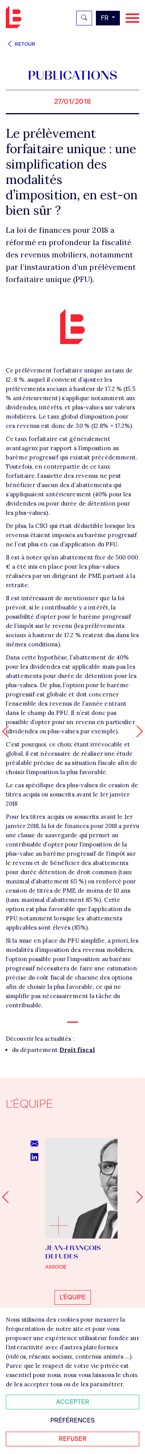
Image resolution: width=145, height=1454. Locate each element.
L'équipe (73, 1297)
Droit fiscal (77, 1049)
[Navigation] (132, 18)
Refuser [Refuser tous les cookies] (73, 1438)
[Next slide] (137, 1197)
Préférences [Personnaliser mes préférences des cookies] (72, 1420)
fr (105, 18)
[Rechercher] (84, 18)
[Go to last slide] (8, 1197)
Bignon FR (15, 17)
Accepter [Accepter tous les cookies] (72, 1402)
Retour (20, 44)
